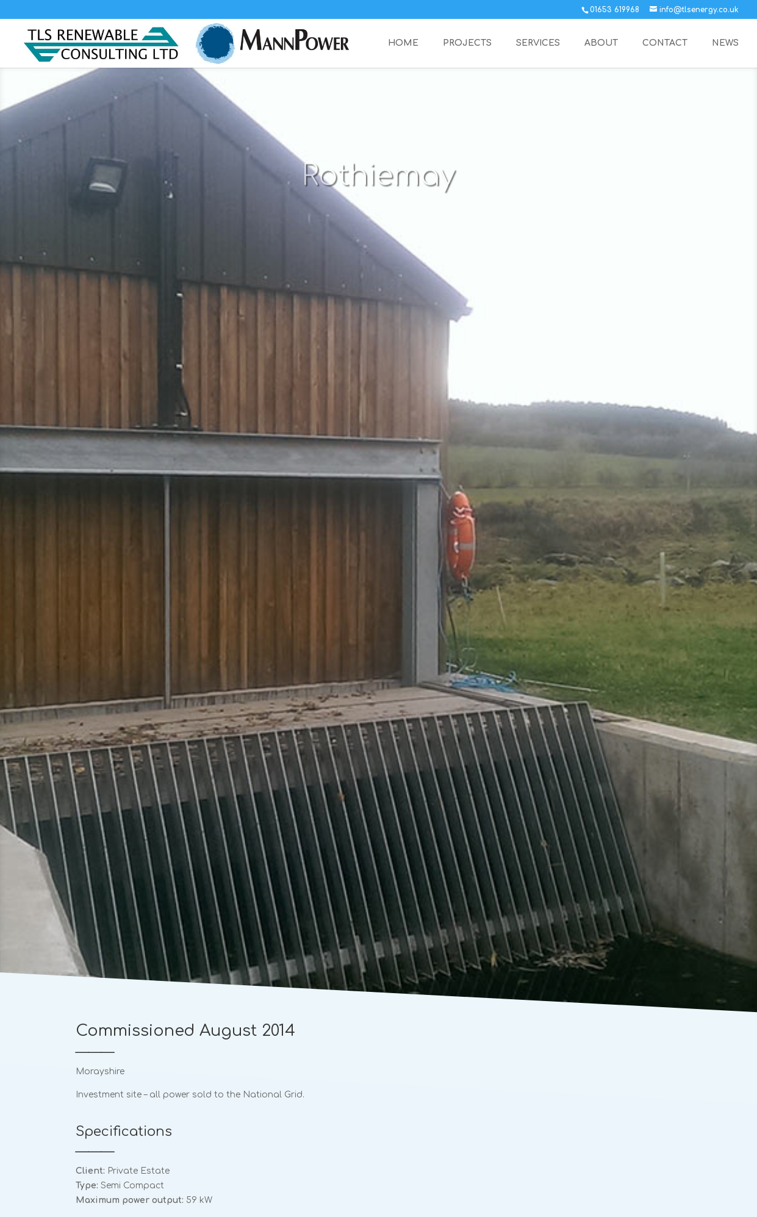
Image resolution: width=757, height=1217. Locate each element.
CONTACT (664, 43)
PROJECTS (467, 43)
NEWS (725, 43)
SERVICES (538, 43)
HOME (403, 43)
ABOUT (601, 43)
